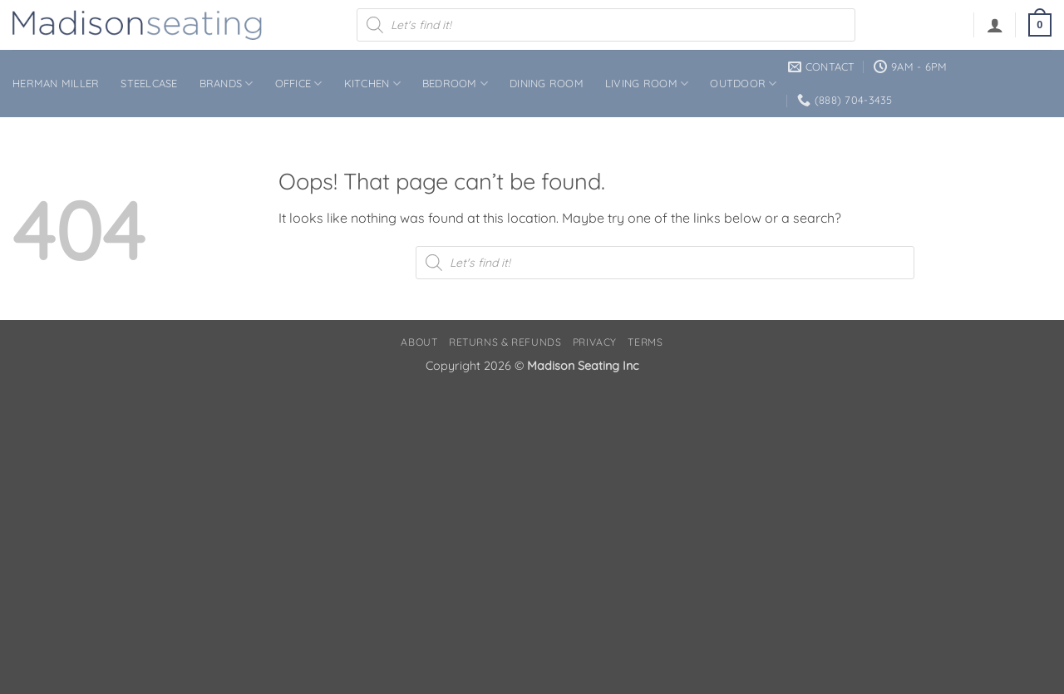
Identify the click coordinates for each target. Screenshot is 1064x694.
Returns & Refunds (505, 342)
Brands (227, 83)
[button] (995, 25)
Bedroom (455, 83)
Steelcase (149, 83)
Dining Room (547, 83)
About (419, 342)
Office (299, 83)
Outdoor (743, 83)
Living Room (646, 83)
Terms (645, 342)
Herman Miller (55, 83)
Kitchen (372, 83)
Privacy (595, 342)
